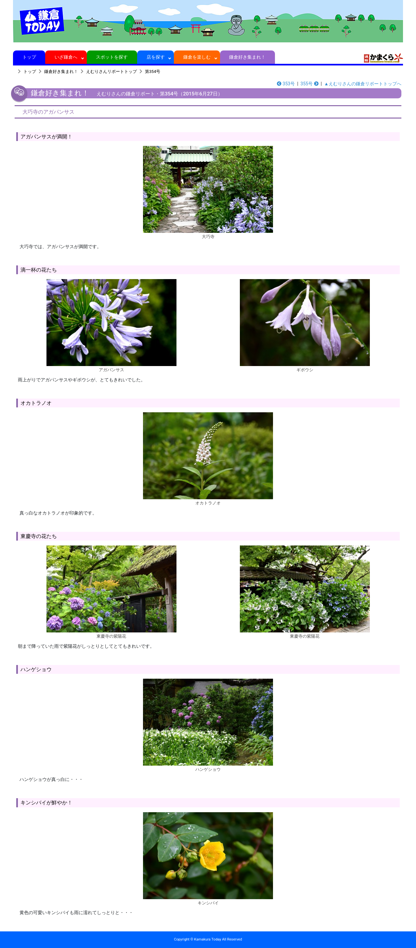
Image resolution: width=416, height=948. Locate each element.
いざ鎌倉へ (66, 57)
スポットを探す (112, 57)
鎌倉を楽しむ (197, 57)
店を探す (155, 57)
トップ (29, 57)
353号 (286, 83)
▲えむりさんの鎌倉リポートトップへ (362, 83)
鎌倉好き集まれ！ (247, 57)
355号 (309, 83)
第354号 (152, 71)
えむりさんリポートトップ (111, 71)
